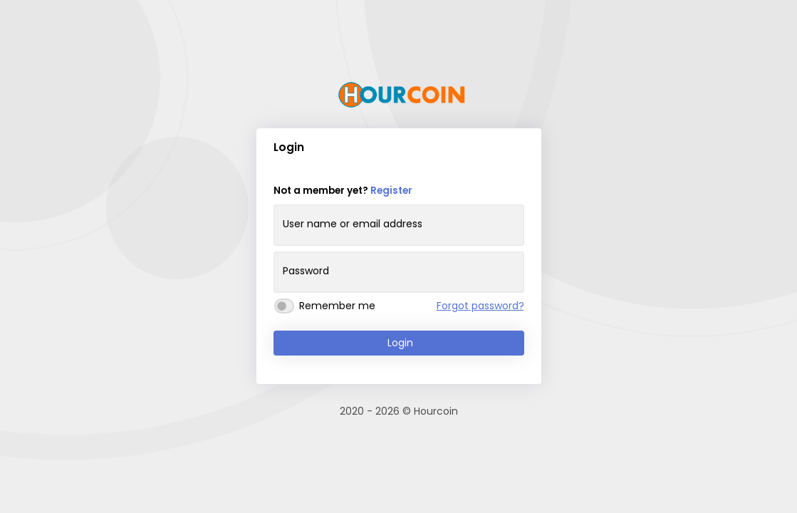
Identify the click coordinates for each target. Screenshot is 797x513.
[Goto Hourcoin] (402, 95)
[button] (522, 149)
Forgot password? (480, 306)
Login (400, 343)
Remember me (337, 306)
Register (391, 190)
